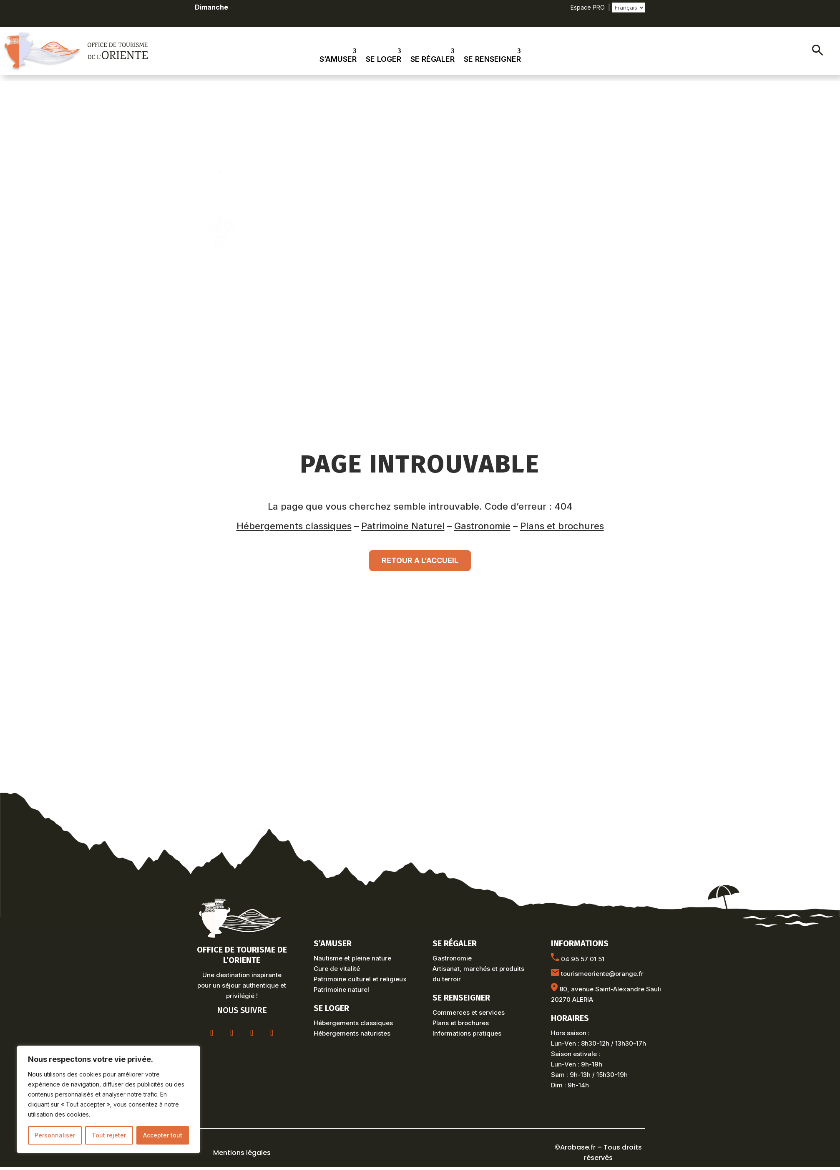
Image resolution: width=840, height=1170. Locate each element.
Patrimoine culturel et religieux (360, 979)
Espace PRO (588, 7)
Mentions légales (242, 1152)
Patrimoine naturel (341, 989)
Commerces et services (469, 1012)
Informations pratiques (467, 1033)
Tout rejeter (109, 1135)
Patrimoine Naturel (403, 526)
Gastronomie (482, 526)
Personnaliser (55, 1135)
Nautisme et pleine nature (352, 958)
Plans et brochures (562, 526)
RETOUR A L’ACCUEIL (420, 560)
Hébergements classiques (294, 526)
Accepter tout (162, 1135)
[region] (108, 1099)
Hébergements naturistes (352, 1033)
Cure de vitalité (337, 969)
